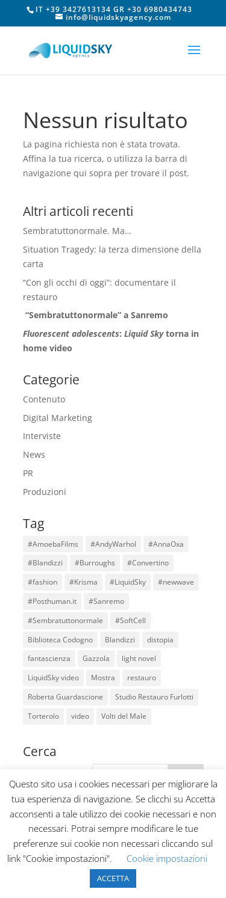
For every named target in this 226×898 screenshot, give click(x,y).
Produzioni (44, 491)
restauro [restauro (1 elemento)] (141, 677)
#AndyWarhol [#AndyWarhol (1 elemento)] (113, 544)
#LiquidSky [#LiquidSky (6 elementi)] (128, 582)
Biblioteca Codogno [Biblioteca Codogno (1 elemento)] (60, 640)
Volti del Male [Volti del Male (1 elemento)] (123, 716)
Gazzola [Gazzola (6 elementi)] (96, 658)
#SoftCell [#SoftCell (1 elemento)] (130, 620)
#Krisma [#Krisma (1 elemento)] (83, 582)
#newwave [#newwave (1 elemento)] (176, 582)
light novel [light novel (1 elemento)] (139, 658)
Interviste (42, 435)
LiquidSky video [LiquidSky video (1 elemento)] (53, 677)
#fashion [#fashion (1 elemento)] (42, 582)
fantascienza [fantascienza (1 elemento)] (49, 658)
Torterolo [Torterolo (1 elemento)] (43, 716)
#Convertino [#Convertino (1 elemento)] (148, 563)
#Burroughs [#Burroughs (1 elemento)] (95, 563)
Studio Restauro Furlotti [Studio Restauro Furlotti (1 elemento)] (154, 697)
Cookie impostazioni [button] (167, 858)
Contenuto (44, 399)
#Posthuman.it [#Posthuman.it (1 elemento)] (52, 601)
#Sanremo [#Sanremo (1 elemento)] (106, 601)
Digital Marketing (57, 417)
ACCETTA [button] (113, 878)
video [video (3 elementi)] (80, 716)
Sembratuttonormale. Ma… (77, 230)
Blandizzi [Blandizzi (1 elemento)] (120, 640)
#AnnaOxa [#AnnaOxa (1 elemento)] (166, 544)
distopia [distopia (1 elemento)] (160, 640)
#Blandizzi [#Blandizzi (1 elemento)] (45, 563)
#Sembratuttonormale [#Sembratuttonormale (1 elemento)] (65, 620)
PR (28, 473)
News (34, 454)
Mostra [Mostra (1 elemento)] (103, 677)
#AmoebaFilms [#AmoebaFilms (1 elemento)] (53, 544)
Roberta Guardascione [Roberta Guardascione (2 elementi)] (65, 697)
